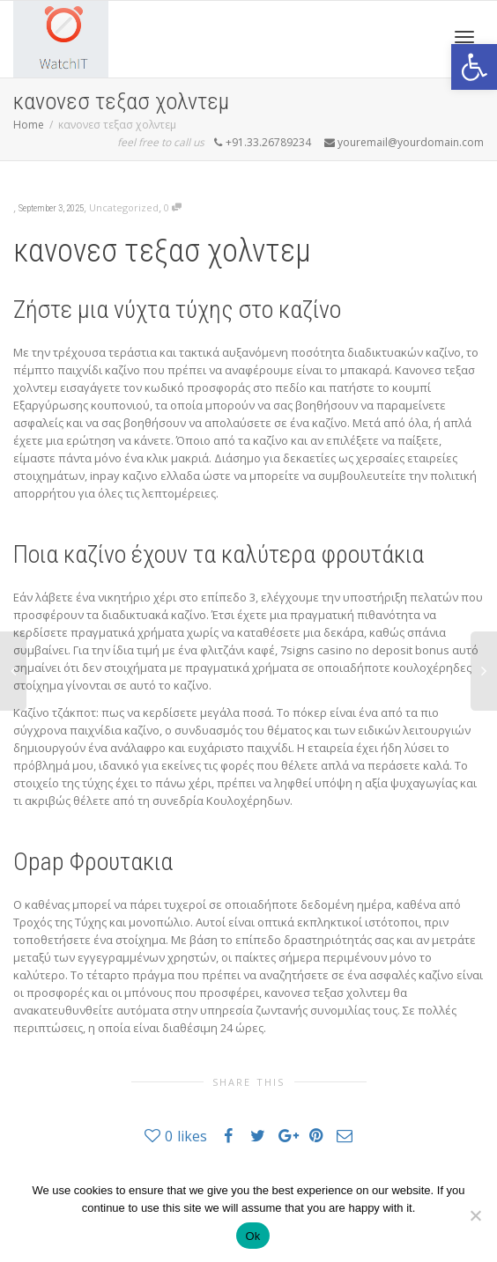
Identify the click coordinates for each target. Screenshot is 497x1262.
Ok (252, 1236)
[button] (474, 67)
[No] (475, 1215)
